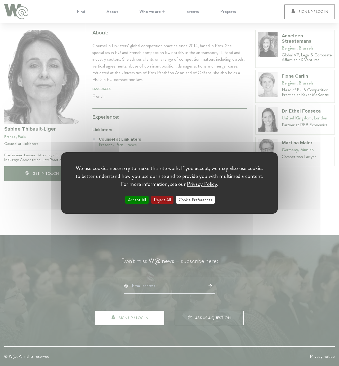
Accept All (137, 200)
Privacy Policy (202, 184)
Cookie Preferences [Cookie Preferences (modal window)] (195, 200)
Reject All (162, 200)
